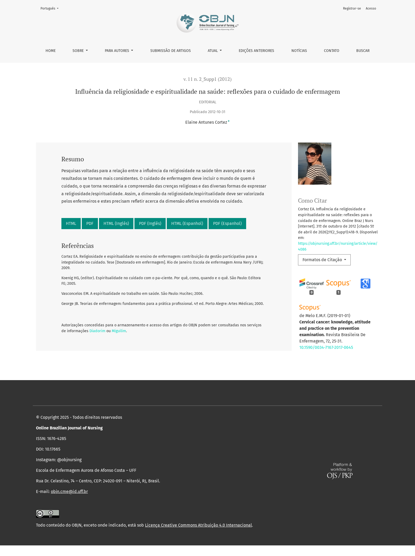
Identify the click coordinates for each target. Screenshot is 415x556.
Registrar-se (352, 8)
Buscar (362, 50)
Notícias (299, 50)
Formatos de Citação (323, 259)
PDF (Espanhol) (227, 223)
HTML (71, 223)
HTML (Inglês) (116, 223)
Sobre (79, 50)
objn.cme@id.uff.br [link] (69, 502)
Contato (331, 50)
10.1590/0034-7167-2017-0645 (326, 347)
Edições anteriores (256, 50)
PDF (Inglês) (150, 223)
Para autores (117, 50)
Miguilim (119, 331)
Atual (213, 50)
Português (51, 8)
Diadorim (97, 331)
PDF (89, 223)
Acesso (371, 8)
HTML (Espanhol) (187, 223)
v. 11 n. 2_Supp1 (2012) (207, 79)
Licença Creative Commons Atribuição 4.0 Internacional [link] (198, 535)
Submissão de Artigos (170, 50)
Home (51, 50)
